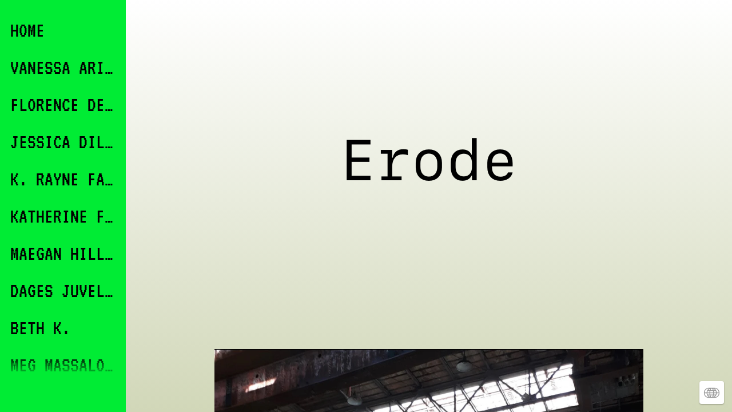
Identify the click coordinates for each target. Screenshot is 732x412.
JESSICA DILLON (64, 141)
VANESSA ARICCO (64, 67)
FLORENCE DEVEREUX (64, 104)
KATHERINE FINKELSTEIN (64, 216)
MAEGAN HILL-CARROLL (64, 253)
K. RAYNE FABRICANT (64, 178)
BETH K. (40, 327)
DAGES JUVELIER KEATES (64, 290)
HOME (27, 30)
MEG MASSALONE (64, 364)
